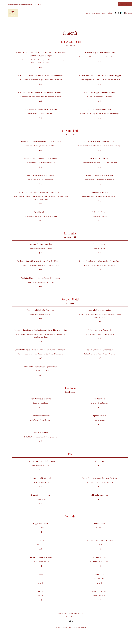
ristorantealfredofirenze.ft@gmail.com (20, 4)
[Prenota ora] (125, 4)
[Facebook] (115, 13)
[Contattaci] (128, 13)
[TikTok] (121, 13)
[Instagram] (118, 13)
